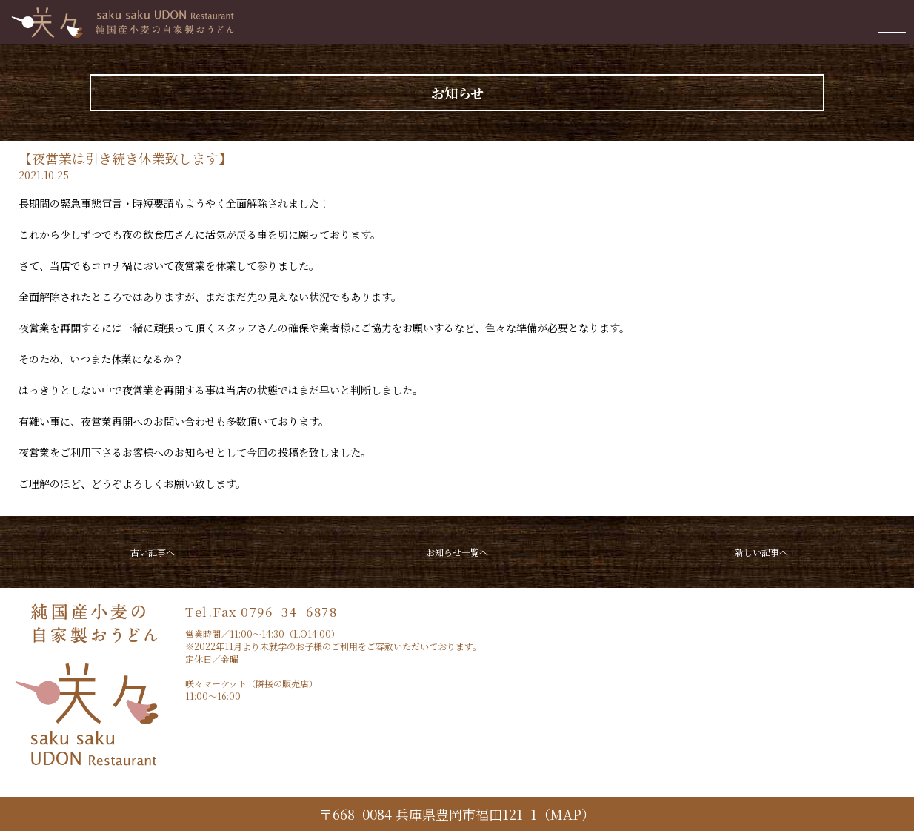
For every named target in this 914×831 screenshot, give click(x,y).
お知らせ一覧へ (457, 552)
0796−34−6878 (289, 611)
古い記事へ (152, 552)
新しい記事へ (761, 552)
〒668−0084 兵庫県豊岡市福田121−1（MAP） (457, 814)
